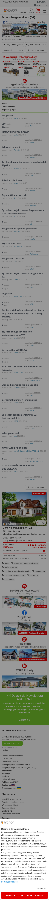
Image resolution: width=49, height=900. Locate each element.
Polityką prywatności (9, 882)
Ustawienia (41, 888)
